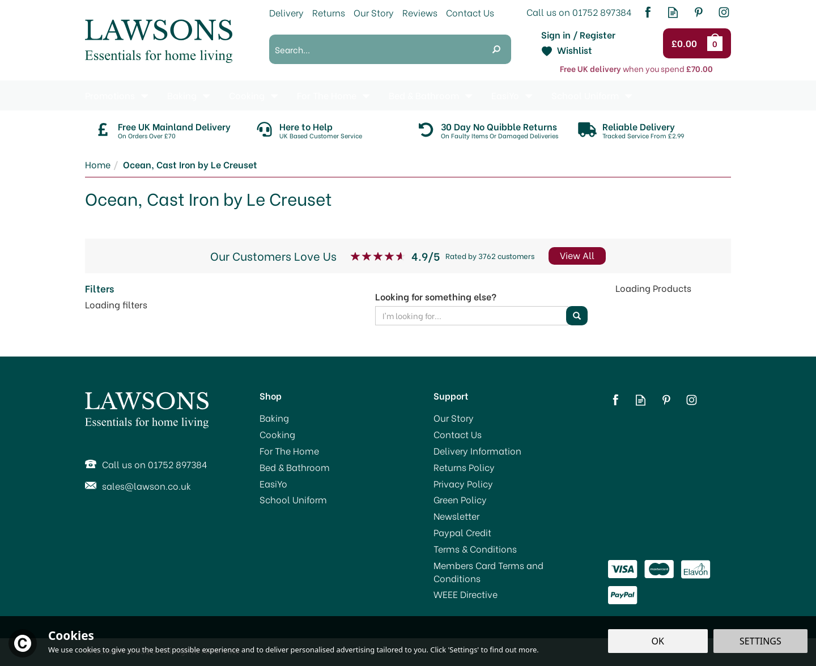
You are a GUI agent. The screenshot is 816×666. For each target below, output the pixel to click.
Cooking (277, 434)
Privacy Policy (463, 483)
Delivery (286, 12)
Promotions (110, 94)
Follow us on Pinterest (698, 12)
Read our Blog (673, 12)
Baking (274, 418)
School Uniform (293, 499)
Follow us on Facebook (647, 12)
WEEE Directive (466, 594)
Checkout (686, 43)
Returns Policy (464, 467)
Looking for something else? (435, 296)
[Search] (375, 49)
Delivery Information (477, 450)
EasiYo (273, 483)
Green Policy (460, 499)
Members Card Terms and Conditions (488, 571)
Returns (328, 12)
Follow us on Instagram (724, 12)
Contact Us (458, 434)
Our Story (454, 418)
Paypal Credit (462, 532)
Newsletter (456, 516)
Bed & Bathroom (295, 467)
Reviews (419, 12)
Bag (717, 43)
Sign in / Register (578, 34)
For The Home (289, 450)
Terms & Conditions (475, 548)
